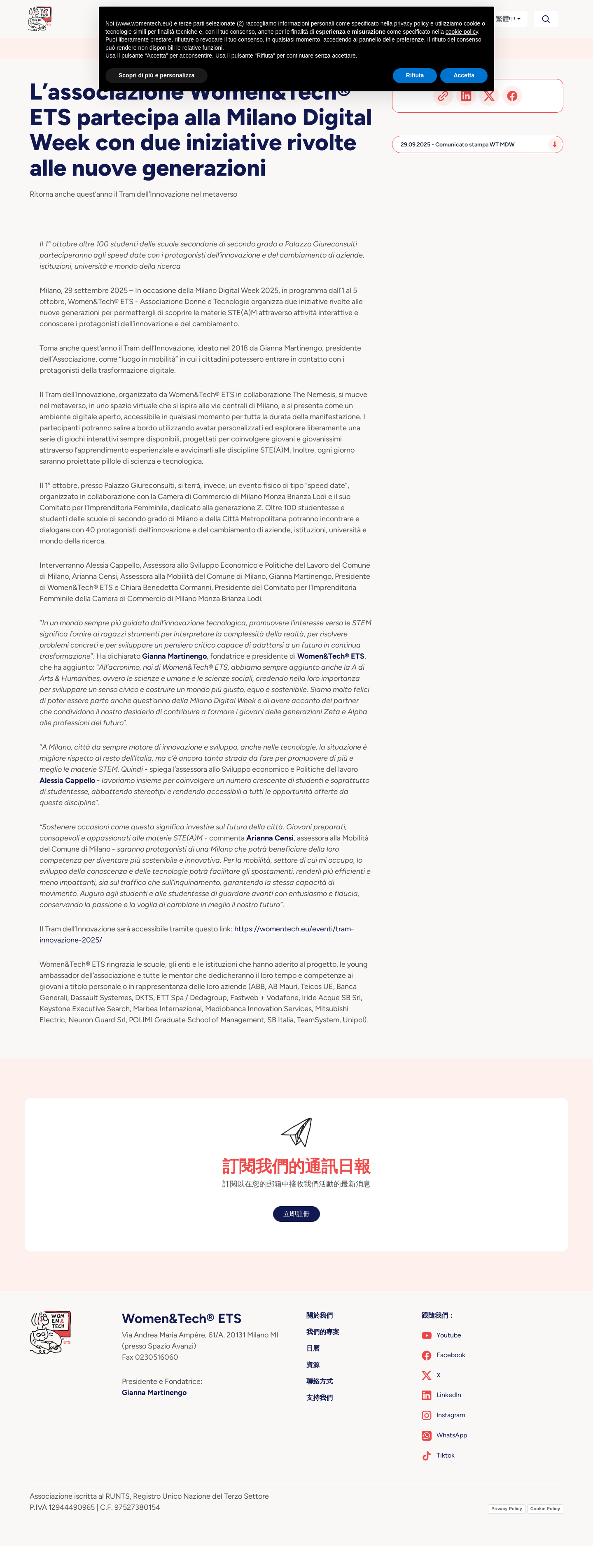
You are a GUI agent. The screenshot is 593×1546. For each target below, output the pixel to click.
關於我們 (319, 1315)
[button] (501, 19)
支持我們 (319, 1398)
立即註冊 (296, 1214)
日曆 (313, 1348)
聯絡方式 (319, 1381)
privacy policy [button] (411, 23)
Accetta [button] (463, 75)
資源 (313, 1365)
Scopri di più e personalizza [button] (156, 75)
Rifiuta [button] (415, 75)
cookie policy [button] (462, 31)
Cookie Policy (545, 1508)
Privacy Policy (506, 1508)
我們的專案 (322, 1332)
